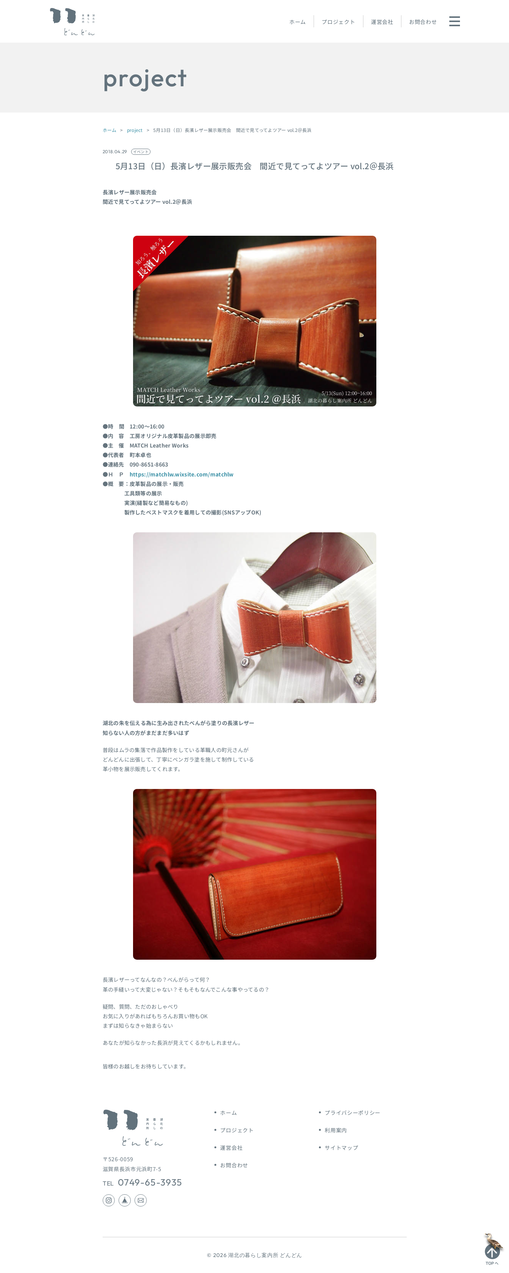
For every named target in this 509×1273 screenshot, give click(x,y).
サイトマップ (341, 1147)
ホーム (297, 21)
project (135, 130)
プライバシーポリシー (353, 1112)
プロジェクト (338, 21)
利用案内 (336, 1130)
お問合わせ (423, 21)
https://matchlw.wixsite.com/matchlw (182, 474)
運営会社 (382, 21)
